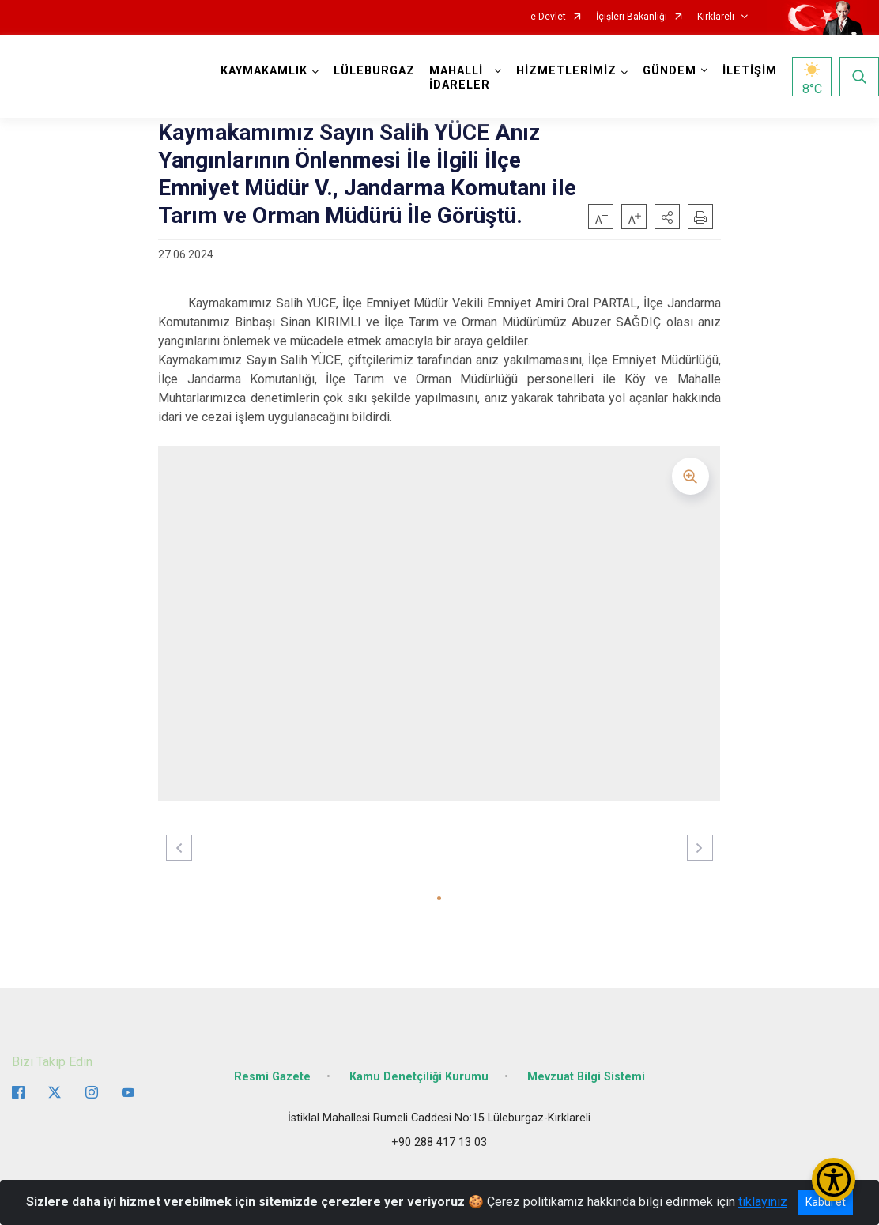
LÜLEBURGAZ (374, 70)
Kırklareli (715, 17)
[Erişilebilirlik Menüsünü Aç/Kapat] (833, 1179)
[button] (667, 216)
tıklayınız (762, 1201)
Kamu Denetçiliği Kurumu (419, 1077)
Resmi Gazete (272, 1077)
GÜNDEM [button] (669, 70)
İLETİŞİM (749, 70)
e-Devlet (548, 17)
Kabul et (825, 1202)
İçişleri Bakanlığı (631, 17)
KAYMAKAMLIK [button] (264, 70)
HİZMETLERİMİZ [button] (566, 70)
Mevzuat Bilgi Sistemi (586, 1077)
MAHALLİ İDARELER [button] (459, 78)
